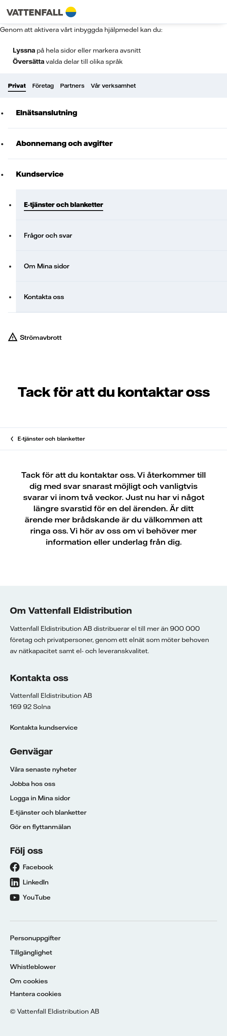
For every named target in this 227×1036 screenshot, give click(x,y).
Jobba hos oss (32, 784)
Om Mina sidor (46, 266)
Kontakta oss (44, 297)
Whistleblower (33, 967)
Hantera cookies (35, 994)
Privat (17, 85)
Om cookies (29, 981)
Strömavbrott (41, 337)
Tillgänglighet (31, 952)
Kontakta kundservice (44, 727)
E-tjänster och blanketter (63, 205)
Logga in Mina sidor (40, 798)
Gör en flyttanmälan (40, 827)
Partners (72, 85)
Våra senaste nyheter (43, 769)
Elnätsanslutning (46, 112)
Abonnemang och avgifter (64, 143)
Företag (43, 85)
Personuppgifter (35, 938)
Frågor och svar (48, 235)
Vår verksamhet (113, 85)
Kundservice (40, 174)
